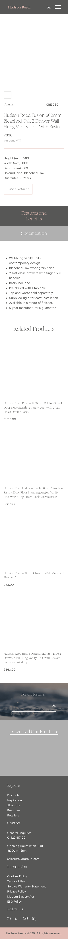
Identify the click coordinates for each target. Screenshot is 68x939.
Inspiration (14, 800)
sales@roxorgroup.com (23, 859)
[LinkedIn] (34, 918)
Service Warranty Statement (26, 886)
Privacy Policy (16, 891)
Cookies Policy (17, 876)
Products (13, 795)
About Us (13, 805)
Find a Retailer (18, 189)
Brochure (13, 810)
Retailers (13, 815)
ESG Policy (14, 901)
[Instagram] (17, 918)
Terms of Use (16, 881)
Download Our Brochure (34, 731)
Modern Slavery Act (20, 896)
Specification (34, 233)
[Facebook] (25, 918)
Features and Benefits (34, 216)
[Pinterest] (9, 918)
